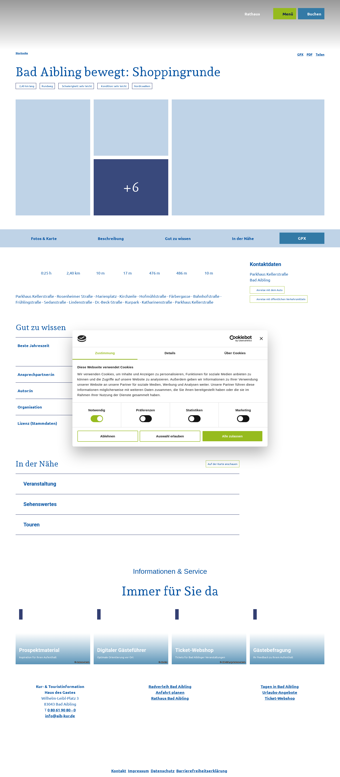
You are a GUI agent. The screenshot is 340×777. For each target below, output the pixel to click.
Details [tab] (170, 353)
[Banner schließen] (261, 338)
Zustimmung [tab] (105, 353)
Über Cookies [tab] (235, 353)
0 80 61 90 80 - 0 (61, 709)
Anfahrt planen (169, 692)
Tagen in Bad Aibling (280, 686)
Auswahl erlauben (170, 436)
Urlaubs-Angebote (279, 692)
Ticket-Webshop (280, 698)
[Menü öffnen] (282, 15)
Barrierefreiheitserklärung (201, 770)
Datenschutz (163, 770)
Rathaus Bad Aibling (170, 698)
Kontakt (118, 770)
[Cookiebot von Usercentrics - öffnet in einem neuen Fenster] (233, 338)
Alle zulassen (232, 436)
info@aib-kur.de (60, 715)
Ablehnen (107, 436)
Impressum (138, 770)
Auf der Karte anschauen (222, 463)
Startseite (22, 53)
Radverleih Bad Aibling (170, 686)
